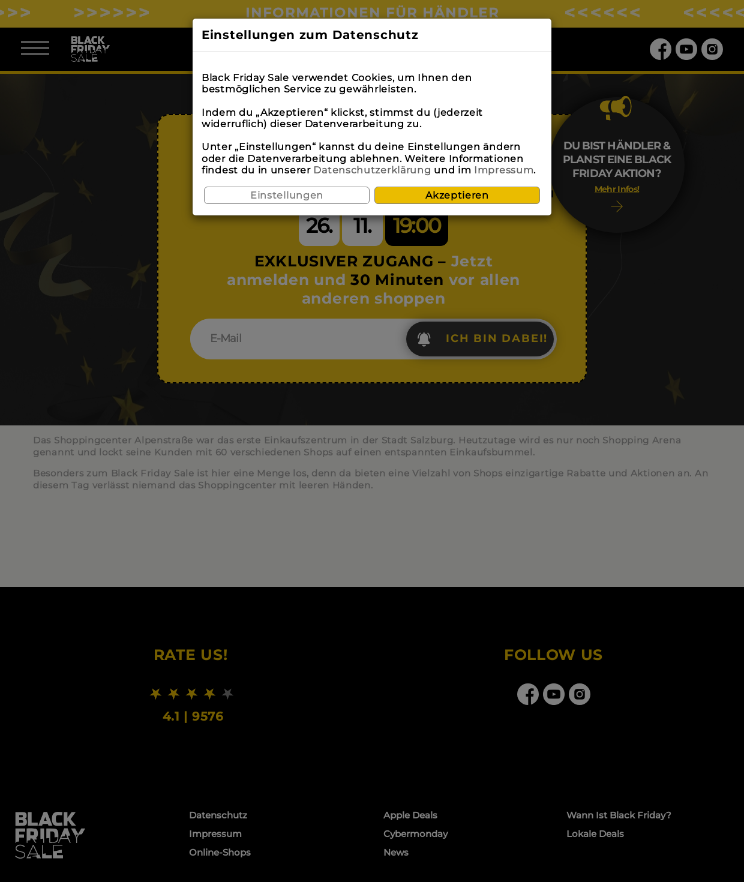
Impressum (503, 170)
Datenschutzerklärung (372, 170)
